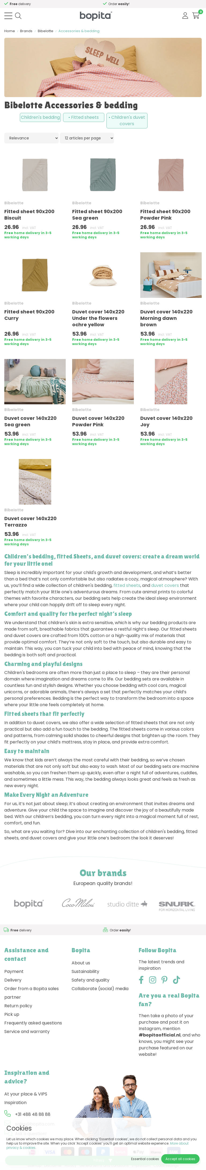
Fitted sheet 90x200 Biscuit (29, 214)
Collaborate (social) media (100, 989)
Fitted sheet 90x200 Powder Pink (165, 214)
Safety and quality (90, 980)
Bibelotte (45, 31)
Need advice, (17, 4)
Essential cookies (145, 1159)
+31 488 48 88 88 (32, 1114)
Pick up (11, 1014)
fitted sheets (126, 585)
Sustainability (85, 971)
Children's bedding (40, 117)
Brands (26, 31)
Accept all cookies (180, 1159)
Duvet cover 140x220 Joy (166, 421)
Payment (14, 971)
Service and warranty (27, 1031)
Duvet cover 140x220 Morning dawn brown (166, 318)
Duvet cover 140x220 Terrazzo (30, 521)
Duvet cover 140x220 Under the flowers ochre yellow (98, 318)
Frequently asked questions (33, 1023)
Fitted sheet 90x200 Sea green (97, 214)
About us (81, 963)
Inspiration (15, 1102)
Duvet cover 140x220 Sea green (30, 421)
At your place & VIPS (25, 1094)
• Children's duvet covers (127, 120)
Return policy (18, 1006)
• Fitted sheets (83, 117)
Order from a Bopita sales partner (31, 993)
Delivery (12, 980)
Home (9, 31)
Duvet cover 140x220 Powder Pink (98, 421)
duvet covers (165, 585)
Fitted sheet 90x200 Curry (29, 314)
